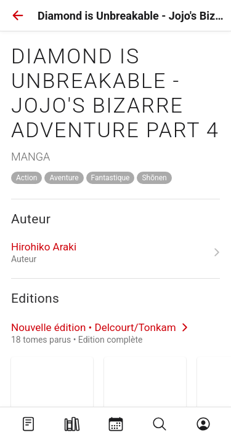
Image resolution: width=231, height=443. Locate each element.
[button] (18, 15)
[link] (115, 252)
